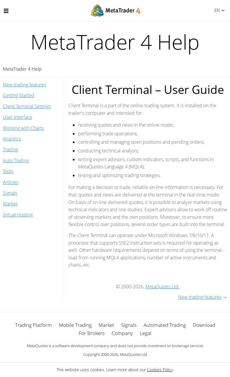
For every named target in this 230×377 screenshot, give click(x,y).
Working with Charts (23, 128)
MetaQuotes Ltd (133, 354)
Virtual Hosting (18, 215)
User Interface (17, 117)
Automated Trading (165, 325)
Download (204, 325)
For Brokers (92, 333)
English (216, 10)
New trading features (24, 84)
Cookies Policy (160, 369)
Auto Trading (16, 160)
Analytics (12, 139)
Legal (145, 333)
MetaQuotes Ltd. (162, 286)
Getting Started (18, 95)
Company (122, 333)
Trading (10, 149)
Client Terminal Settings (27, 106)
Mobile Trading (75, 325)
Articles (10, 182)
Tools (8, 171)
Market (10, 204)
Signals (10, 193)
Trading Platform (33, 325)
